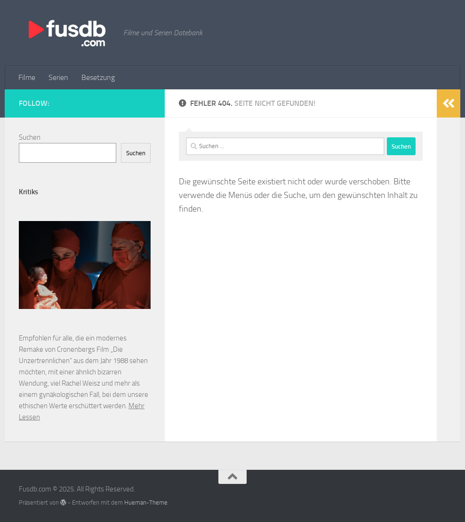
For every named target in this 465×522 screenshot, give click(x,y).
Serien (58, 77)
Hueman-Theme (146, 502)
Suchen (29, 137)
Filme (26, 77)
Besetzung (98, 77)
